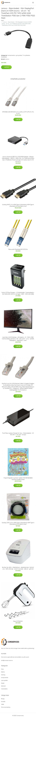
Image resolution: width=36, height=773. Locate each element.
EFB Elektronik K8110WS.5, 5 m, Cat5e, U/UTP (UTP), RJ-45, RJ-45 (18, 112)
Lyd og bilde (18, 55)
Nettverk (3, 686)
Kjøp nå (6, 67)
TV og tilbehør (26, 55)
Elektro (3, 672)
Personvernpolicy (5, 707)
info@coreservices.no (7, 660)
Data (2, 669)
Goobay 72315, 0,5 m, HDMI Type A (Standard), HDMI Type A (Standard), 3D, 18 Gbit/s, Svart (18, 523)
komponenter (11, 55)
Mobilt (2, 683)
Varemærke (4, 689)
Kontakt (3, 701)
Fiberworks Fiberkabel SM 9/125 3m (18, 249)
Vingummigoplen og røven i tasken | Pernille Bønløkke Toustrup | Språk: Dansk (18, 478)
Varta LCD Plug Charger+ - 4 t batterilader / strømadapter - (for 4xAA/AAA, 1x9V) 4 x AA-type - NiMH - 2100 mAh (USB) (18, 293)
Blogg (2, 698)
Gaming (3, 674)
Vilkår (2, 704)
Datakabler (4, 57)
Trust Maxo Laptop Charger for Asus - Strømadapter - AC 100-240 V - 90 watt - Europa (18, 433)
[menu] (33, 2)
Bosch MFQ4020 (18, 621)
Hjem (2, 20)
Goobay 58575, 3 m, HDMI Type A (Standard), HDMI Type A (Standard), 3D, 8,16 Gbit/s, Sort (18, 205)
